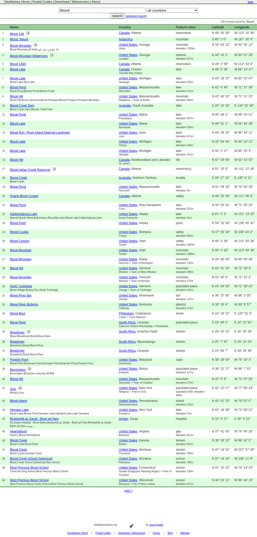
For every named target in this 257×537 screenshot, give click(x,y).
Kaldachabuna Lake (23, 214)
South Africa (127, 322)
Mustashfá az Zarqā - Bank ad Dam (34, 419)
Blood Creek (18, 178)
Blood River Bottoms (24, 304)
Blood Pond (18, 87)
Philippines (126, 313)
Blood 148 (17, 34)
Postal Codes (42, 2)
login (250, 2)
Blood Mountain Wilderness (29, 56)
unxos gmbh (156, 524)
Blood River (18, 322)
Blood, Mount (19, 39)
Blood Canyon (19, 241)
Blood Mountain (20, 46)
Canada (124, 33)
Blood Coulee (19, 232)
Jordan (123, 419)
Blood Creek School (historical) (31, 458)
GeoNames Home (16, 2)
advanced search (136, 16)
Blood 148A (18, 64)
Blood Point (18, 223)
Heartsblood (18, 431)
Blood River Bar (21, 295)
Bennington (18, 370)
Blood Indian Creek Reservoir (30, 170)
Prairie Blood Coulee (24, 196)
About (96, 2)
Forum (156, 533)
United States (128, 45)
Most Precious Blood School (29, 467)
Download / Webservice (72, 2)
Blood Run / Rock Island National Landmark (40, 132)
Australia (125, 105)
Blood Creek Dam (22, 105)
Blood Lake (17, 69)
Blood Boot (17, 313)
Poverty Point (19, 360)
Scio (13, 389)
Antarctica (125, 39)
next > (128, 491)
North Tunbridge (21, 286)
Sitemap (185, 533)
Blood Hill (16, 96)
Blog (170, 533)
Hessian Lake (19, 410)
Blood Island (18, 401)
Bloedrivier (17, 332)
